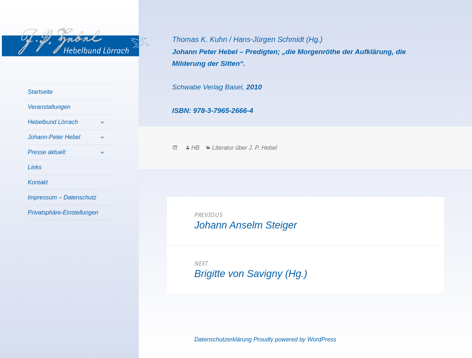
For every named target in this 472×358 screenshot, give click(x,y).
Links (34, 167)
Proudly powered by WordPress (294, 339)
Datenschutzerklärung (223, 339)
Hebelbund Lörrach (53, 122)
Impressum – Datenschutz (62, 197)
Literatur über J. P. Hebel (244, 148)
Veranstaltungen (49, 107)
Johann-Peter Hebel (54, 137)
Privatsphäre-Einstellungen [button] (63, 212)
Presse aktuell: (47, 152)
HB (195, 148)
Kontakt (38, 182)
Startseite (40, 92)
